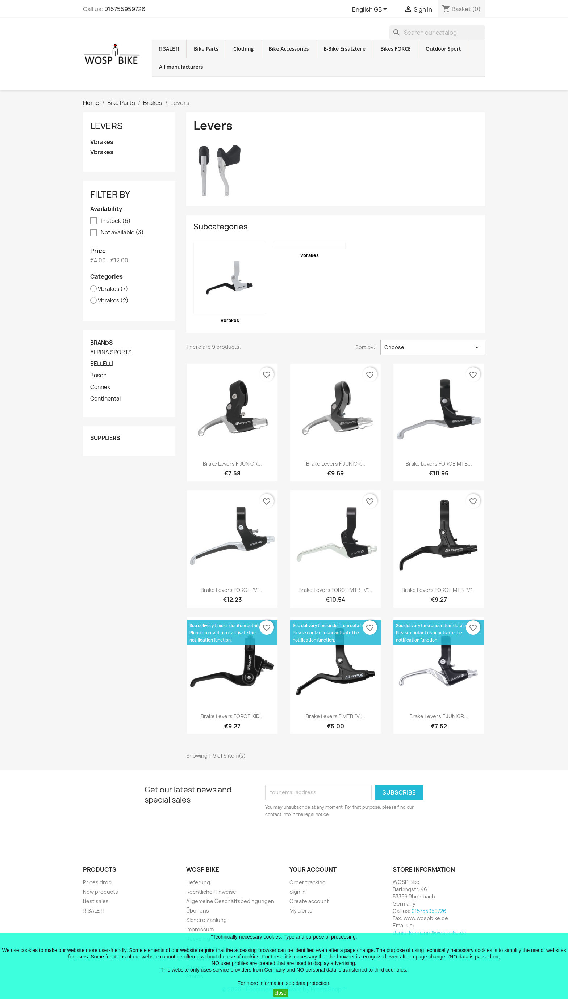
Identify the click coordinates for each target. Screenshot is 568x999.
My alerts (300, 910)
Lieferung (198, 882)
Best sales (96, 901)
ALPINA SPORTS (111, 352)
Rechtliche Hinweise (211, 891)
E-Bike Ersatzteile (344, 48)
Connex (100, 387)
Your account (313, 869)
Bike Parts (206, 48)
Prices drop (97, 882)
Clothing (243, 48)
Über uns (197, 910)
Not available (122, 232)
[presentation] (326, 838)
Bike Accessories (288, 48)
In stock (116, 221)
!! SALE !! (169, 48)
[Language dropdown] (370, 9)
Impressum (200, 929)
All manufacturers (181, 66)
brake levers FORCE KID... (232, 716)
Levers (106, 126)
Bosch (98, 375)
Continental (105, 398)
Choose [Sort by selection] (432, 347)
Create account (309, 901)
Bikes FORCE (395, 48)
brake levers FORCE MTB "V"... (335, 590)
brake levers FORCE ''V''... (232, 590)
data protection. (313, 983)
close (281, 993)
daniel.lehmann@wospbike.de (430, 932)
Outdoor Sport (443, 48)
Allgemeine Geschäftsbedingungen (230, 901)
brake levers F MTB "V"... (335, 716)
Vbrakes (101, 142)
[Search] (437, 32)
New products (100, 891)
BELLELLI (101, 364)
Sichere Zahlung (206, 920)
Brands (101, 343)
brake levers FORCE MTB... (439, 463)
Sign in (297, 891)
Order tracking (307, 882)
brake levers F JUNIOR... (232, 463)
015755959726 (124, 9)
